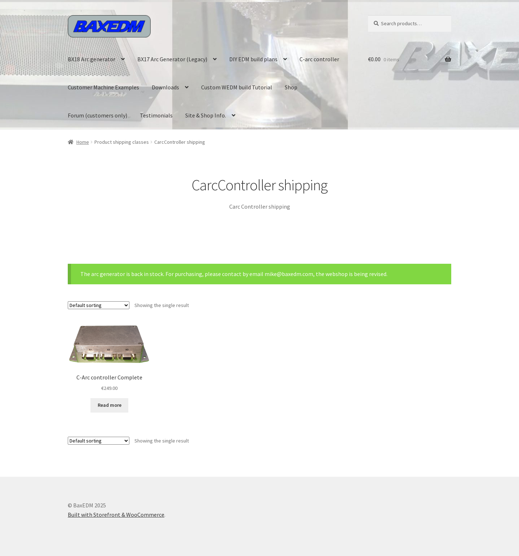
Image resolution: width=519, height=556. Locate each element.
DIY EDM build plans (253, 59)
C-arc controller (319, 59)
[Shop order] (98, 305)
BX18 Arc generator (91, 59)
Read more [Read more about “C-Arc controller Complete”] (109, 405)
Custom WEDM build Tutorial (236, 87)
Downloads (165, 87)
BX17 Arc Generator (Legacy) (172, 59)
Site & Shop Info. (205, 115)
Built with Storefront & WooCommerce (116, 514)
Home (82, 142)
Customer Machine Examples (103, 87)
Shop (291, 87)
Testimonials (156, 115)
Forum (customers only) (97, 115)
